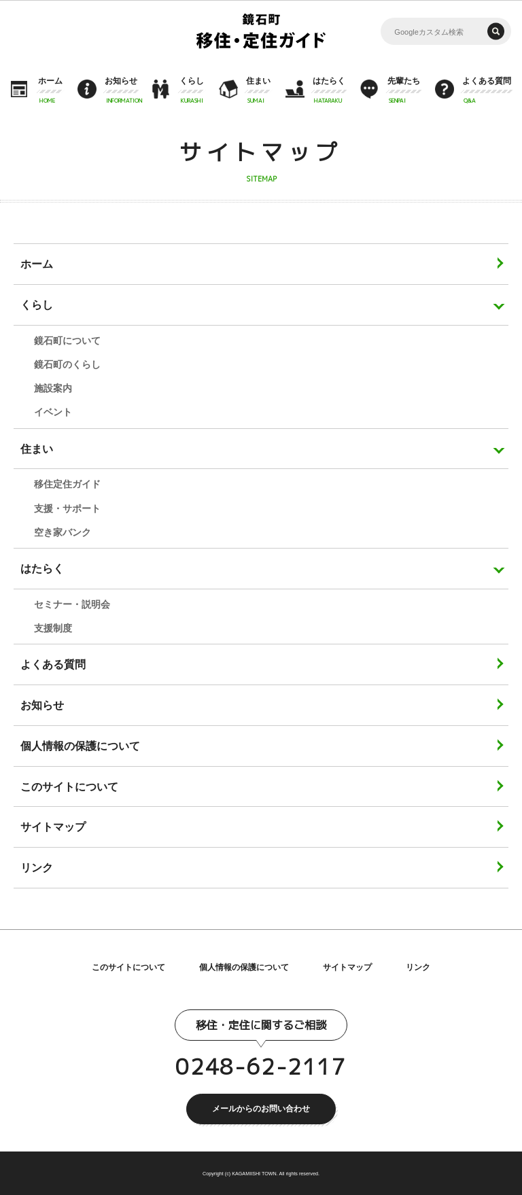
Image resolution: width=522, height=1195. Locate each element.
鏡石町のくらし (67, 364)
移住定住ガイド (67, 484)
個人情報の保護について (244, 967)
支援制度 (53, 628)
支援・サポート (67, 508)
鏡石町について (67, 340)
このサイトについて (128, 967)
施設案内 (53, 388)
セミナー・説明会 (72, 604)
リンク (418, 967)
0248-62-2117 (260, 1066)
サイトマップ (347, 967)
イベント (53, 411)
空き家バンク (62, 532)
